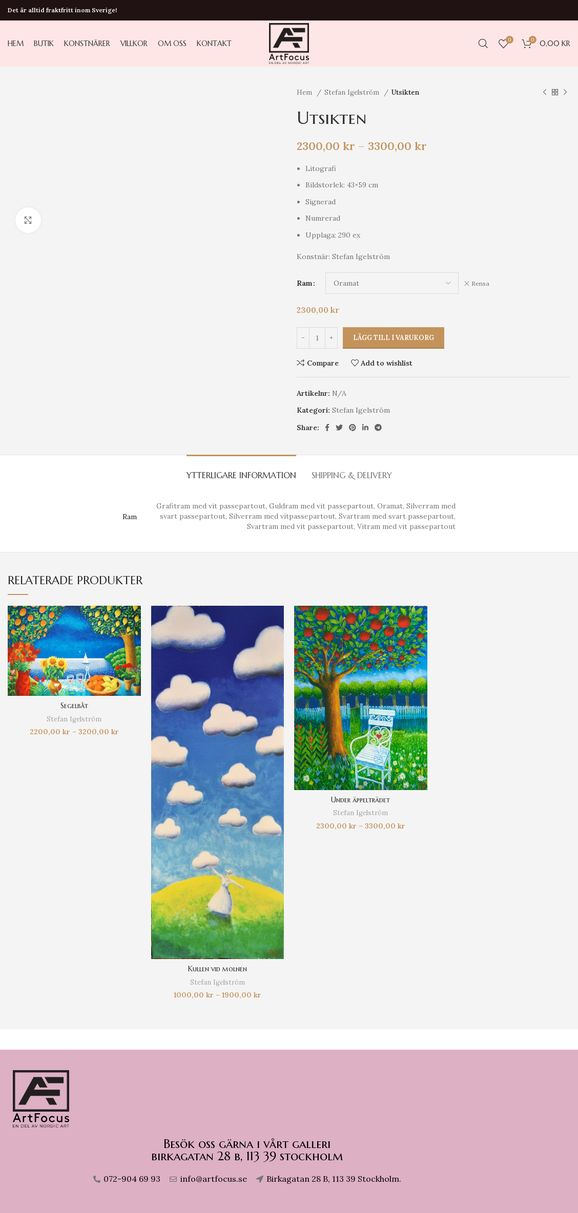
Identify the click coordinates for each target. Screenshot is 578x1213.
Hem (305, 92)
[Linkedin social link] (365, 427)
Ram (304, 283)
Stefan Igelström (352, 92)
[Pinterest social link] (352, 427)
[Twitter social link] (339, 427)
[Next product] (565, 93)
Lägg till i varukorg (393, 337)
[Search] (483, 43)
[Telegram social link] (378, 427)
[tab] (241, 470)
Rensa (480, 283)
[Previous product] (545, 93)
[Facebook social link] (327, 427)
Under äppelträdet (360, 799)
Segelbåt (74, 705)
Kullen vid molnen (217, 968)
